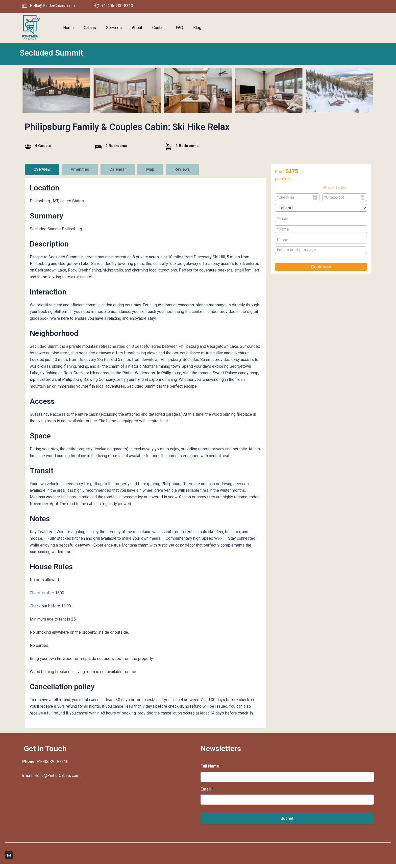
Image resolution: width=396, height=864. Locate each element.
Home (68, 27)
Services (114, 27)
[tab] (42, 169)
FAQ (179, 27)
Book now (321, 266)
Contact (159, 27)
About (137, 27)
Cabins (90, 27)
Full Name (211, 766)
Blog (197, 27)
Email (207, 789)
